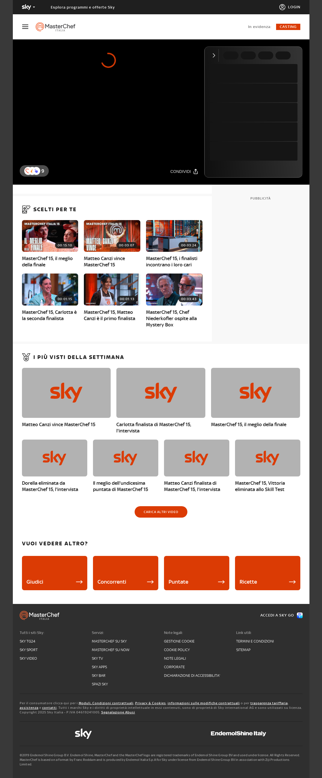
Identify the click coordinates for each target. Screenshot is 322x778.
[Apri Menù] (29, 26)
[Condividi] (184, 171)
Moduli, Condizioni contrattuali (106, 703)
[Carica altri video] (161, 512)
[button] (36, 171)
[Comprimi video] (215, 55)
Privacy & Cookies (150, 703)
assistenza (29, 708)
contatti (49, 708)
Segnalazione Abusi (118, 712)
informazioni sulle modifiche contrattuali (204, 703)
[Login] (289, 7)
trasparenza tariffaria (269, 703)
